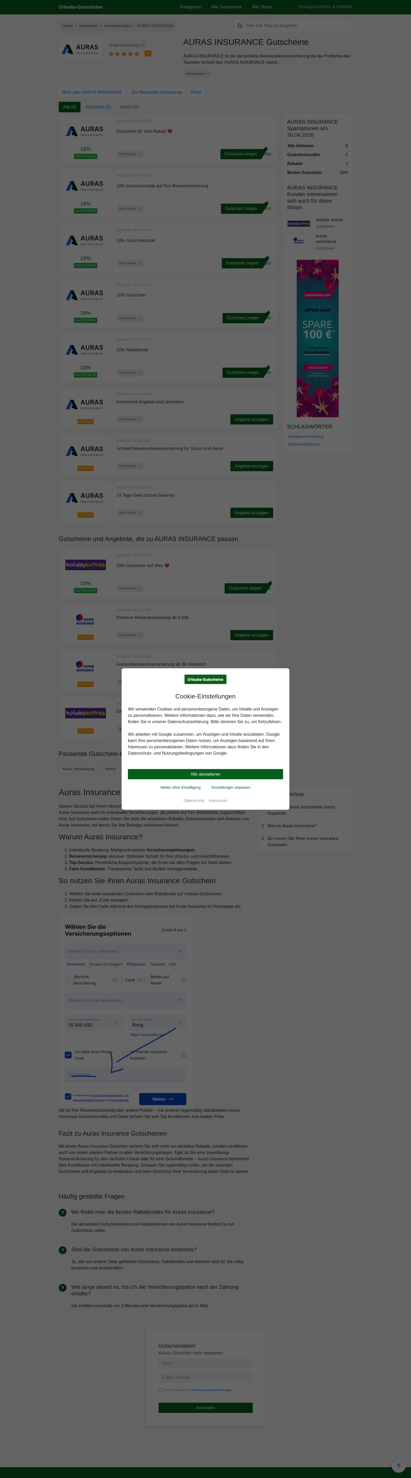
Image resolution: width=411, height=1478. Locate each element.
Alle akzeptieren (205, 774)
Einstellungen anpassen (231, 787)
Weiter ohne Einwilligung (180, 787)
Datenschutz (193, 800)
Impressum (218, 800)
